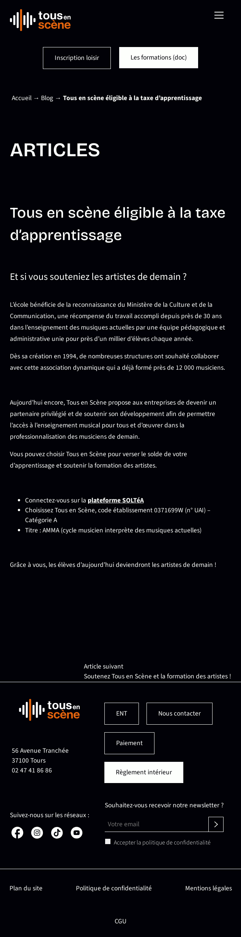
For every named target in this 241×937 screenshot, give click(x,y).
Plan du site (26, 888)
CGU (120, 921)
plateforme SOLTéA (116, 500)
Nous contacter (179, 713)
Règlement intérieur (144, 772)
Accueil (22, 98)
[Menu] (219, 15)
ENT (121, 713)
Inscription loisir (77, 58)
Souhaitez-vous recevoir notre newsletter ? (164, 805)
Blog (47, 98)
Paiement (129, 743)
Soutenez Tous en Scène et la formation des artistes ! (157, 676)
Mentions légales (208, 888)
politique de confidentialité (176, 842)
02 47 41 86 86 (32, 770)
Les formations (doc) (158, 57)
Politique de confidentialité (114, 888)
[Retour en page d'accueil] (40, 20)
